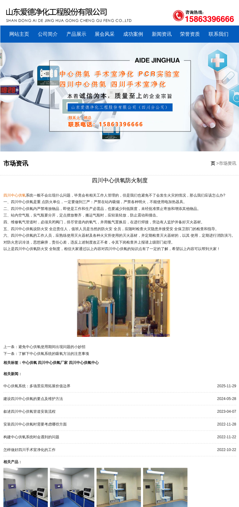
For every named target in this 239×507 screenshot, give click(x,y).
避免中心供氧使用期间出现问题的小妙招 (51, 347)
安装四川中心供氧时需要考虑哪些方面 (35, 424)
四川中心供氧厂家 (53, 362)
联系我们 (218, 34)
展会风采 (105, 34)
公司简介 (48, 34)
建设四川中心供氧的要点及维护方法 (33, 399)
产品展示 (76, 34)
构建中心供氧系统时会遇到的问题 (31, 437)
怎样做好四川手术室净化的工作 (29, 450)
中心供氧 (29, 362)
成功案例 (133, 34)
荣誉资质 (190, 34)
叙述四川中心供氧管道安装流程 (29, 411)
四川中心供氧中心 (84, 362)
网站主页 (19, 34)
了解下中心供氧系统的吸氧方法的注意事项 (53, 353)
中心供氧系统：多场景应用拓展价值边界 (36, 386)
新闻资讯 (162, 34)
